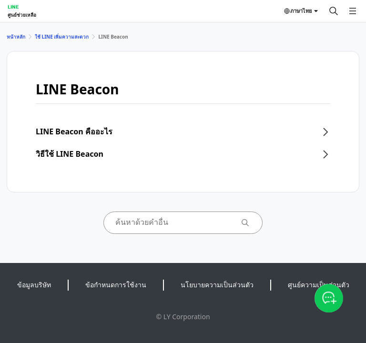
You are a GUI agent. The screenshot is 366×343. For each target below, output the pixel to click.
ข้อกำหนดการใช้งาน (115, 284)
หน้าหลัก (16, 36)
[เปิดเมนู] (352, 10)
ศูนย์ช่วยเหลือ (22, 14)
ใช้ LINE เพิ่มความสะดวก (62, 36)
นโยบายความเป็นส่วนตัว (217, 284)
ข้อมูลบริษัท (34, 284)
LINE (13, 6)
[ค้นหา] (333, 10)
